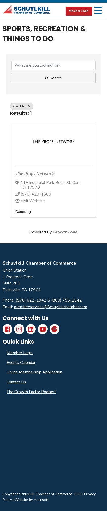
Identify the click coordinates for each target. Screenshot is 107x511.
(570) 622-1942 (31, 300)
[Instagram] (19, 329)
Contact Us (16, 382)
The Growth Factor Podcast (31, 392)
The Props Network (34, 174)
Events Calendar (21, 362)
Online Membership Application (34, 372)
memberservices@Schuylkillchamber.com (50, 307)
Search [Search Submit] (53, 78)
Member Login (78, 11)
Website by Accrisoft (31, 499)
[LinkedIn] (31, 329)
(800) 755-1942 (66, 300)
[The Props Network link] (53, 142)
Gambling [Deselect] (21, 106)
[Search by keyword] (53, 65)
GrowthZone (65, 232)
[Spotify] (54, 329)
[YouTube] (42, 329)
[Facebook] (7, 329)
